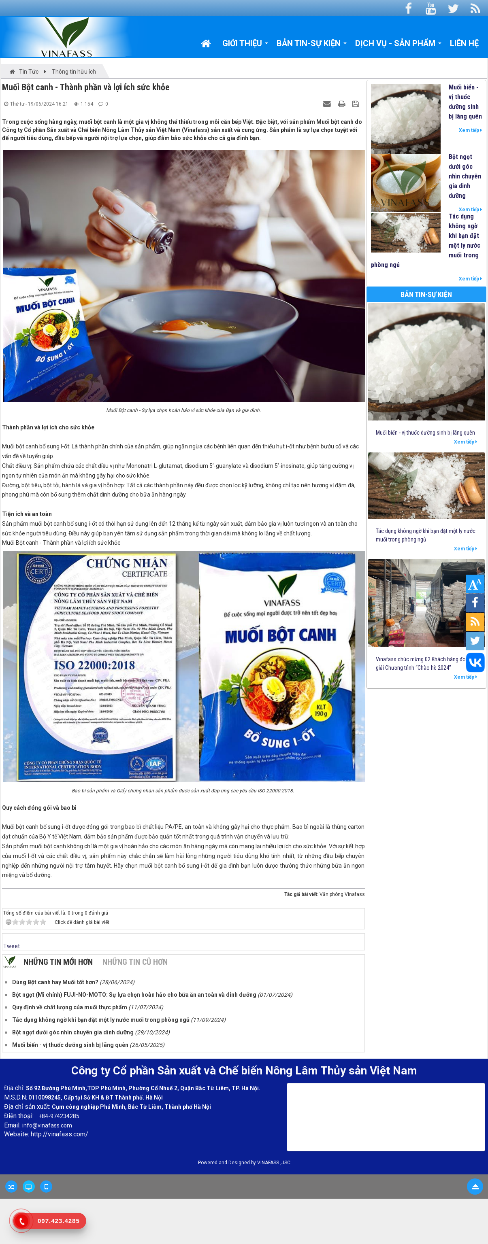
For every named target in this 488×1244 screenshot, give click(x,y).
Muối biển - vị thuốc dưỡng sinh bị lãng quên (465, 101)
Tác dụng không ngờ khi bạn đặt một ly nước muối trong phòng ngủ (425, 240)
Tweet (11, 946)
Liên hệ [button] (464, 43)
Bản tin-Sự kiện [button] (312, 45)
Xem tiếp (470, 130)
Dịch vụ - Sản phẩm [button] (398, 45)
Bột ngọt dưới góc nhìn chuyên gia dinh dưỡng (465, 176)
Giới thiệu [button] (245, 45)
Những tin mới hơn (58, 962)
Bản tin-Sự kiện (426, 294)
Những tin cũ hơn (135, 962)
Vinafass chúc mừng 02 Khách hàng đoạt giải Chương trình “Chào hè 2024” (423, 663)
